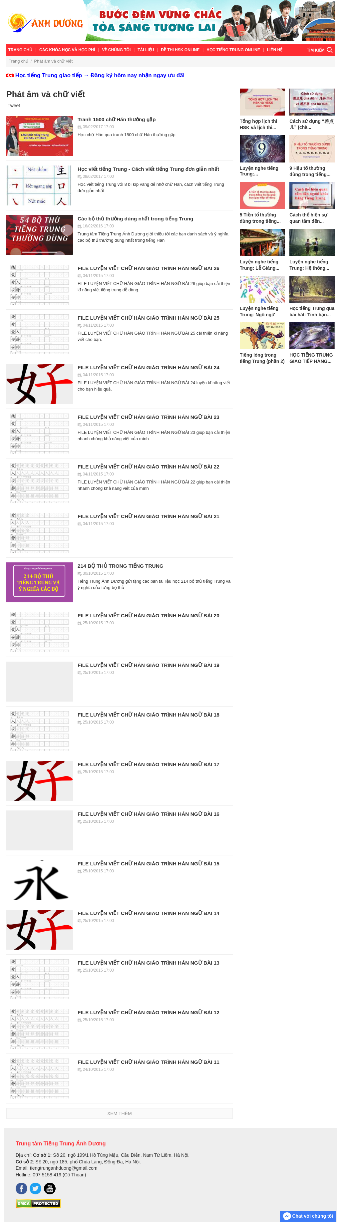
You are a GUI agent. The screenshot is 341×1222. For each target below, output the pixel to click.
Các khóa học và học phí (67, 50)
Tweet (14, 105)
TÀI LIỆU (146, 50)
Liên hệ (274, 50)
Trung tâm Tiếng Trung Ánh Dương (61, 1143)
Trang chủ (20, 50)
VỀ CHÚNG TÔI (116, 50)
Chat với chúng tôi (308, 1216)
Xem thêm (119, 1113)
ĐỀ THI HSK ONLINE (180, 50)
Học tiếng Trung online (233, 50)
